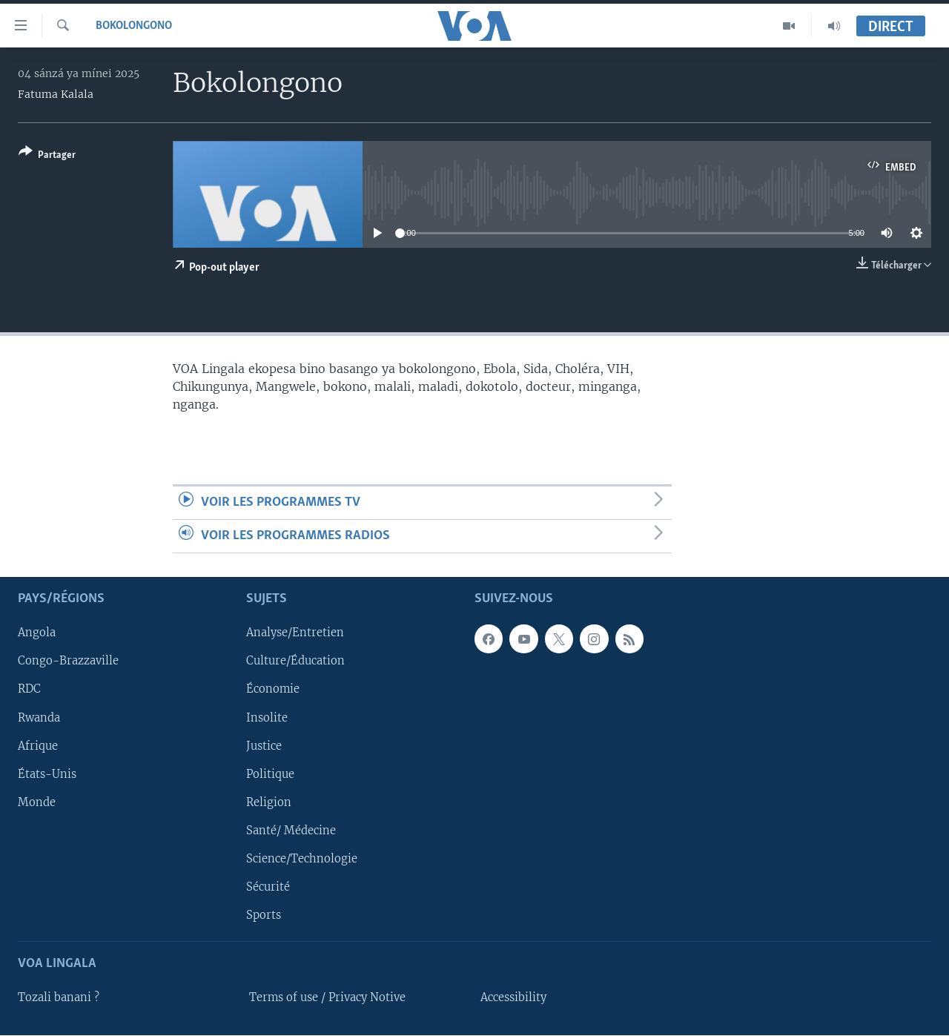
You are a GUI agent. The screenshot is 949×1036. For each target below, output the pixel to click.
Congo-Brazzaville (68, 661)
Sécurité (268, 887)
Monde (37, 802)
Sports (263, 915)
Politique (270, 774)
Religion (268, 802)
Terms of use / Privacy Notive (327, 997)
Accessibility (513, 997)
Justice (264, 746)
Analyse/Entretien (295, 633)
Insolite (267, 718)
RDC (29, 689)
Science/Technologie (301, 858)
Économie (273, 689)
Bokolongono (134, 26)
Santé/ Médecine (291, 830)
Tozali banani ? (58, 997)
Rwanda (39, 718)
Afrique (38, 746)
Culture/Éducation (295, 661)
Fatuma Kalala (55, 94)
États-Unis (47, 774)
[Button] (47, 156)
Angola (37, 633)
